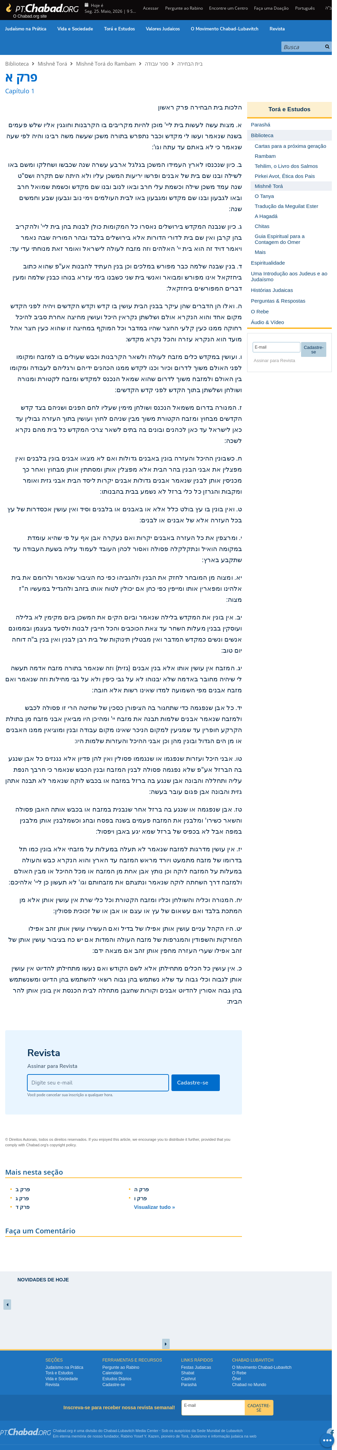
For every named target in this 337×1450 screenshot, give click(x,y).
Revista (277, 29)
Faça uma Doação (271, 8)
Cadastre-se (113, 1384)
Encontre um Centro (228, 8)
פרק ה (141, 1189)
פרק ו (140, 1198)
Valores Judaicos (163, 29)
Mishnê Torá (52, 63)
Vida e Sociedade (75, 29)
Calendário (112, 1373)
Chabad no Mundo (249, 1384)
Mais (260, 252)
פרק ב (23, 1189)
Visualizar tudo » (154, 1207)
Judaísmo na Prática (25, 29)
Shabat (187, 1373)
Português (305, 8)
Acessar (150, 8)
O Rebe (239, 1373)
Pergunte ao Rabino (184, 8)
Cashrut (188, 1378)
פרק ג (22, 1198)
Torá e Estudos (119, 29)
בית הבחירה (190, 63)
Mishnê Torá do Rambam (106, 63)
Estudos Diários (116, 1378)
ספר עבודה (156, 63)
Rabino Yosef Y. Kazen (140, 1436)
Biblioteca (17, 63)
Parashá (189, 1384)
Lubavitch (126, 1431)
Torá (184, 1436)
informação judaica (227, 1436)
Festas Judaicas (196, 1367)
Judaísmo (198, 1436)
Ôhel (236, 1378)
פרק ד (22, 1207)
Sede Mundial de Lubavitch (220, 1431)
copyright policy (63, 1145)
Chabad (110, 1431)
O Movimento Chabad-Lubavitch (225, 29)
